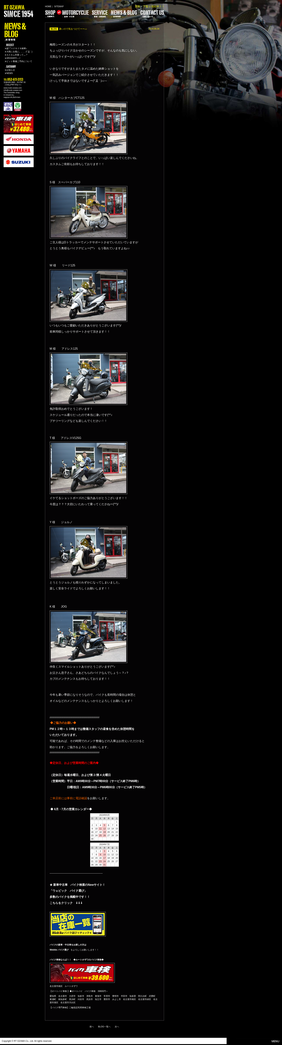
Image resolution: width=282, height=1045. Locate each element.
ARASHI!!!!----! (13, 58)
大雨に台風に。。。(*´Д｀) (19, 51)
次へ (117, 1026)
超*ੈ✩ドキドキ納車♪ (16, 48)
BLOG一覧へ (104, 1026)
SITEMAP (59, 6)
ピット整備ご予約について (19, 61)
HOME (48, 6)
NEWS (9, 73)
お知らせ (10, 70)
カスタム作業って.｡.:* (16, 55)
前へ (92, 1026)
